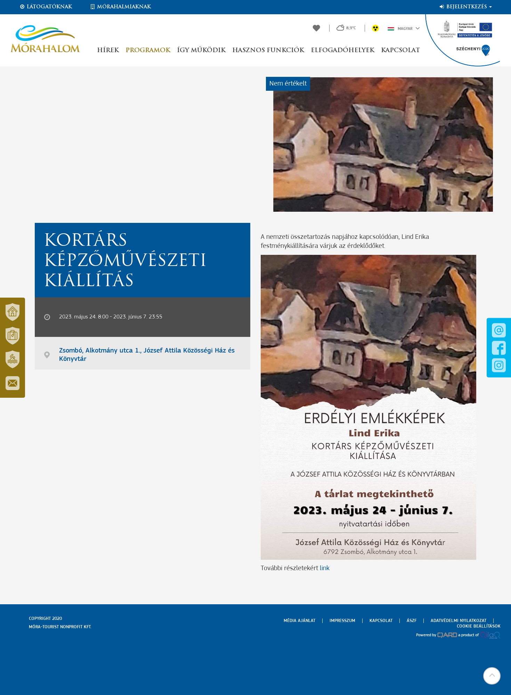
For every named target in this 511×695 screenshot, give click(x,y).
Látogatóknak (45, 7)
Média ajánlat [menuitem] (299, 621)
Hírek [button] (108, 51)
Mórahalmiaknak (120, 7)
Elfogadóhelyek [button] (342, 51)
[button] (492, 676)
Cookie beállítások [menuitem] (479, 626)
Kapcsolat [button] (400, 51)
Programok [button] (147, 51)
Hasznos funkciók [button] (268, 51)
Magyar (404, 28)
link (325, 568)
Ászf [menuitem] (411, 621)
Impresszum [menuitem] (342, 621)
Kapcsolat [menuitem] (381, 621)
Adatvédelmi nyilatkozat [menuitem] (458, 621)
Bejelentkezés (465, 7)
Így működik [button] (201, 51)
